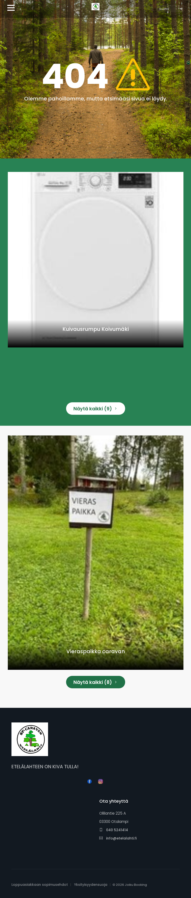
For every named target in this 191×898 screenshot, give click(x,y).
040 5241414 (113, 830)
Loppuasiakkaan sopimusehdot (39, 884)
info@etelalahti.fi (118, 838)
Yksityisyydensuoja (90, 884)
